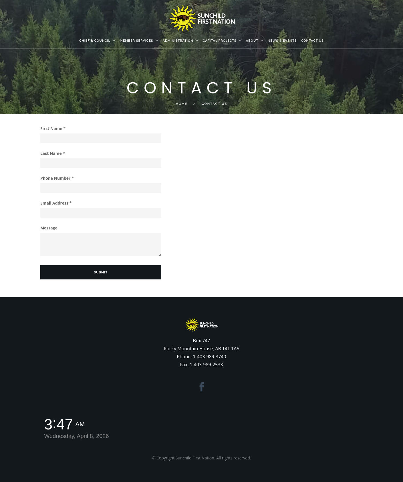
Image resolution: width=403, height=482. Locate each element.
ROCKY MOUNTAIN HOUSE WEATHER (257, 432)
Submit (101, 272)
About (252, 41)
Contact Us (312, 41)
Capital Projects (220, 41)
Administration (178, 41)
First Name (52, 128)
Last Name (52, 153)
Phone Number (57, 178)
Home (182, 104)
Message (48, 228)
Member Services (136, 41)
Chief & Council (94, 41)
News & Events (282, 41)
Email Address (56, 203)
